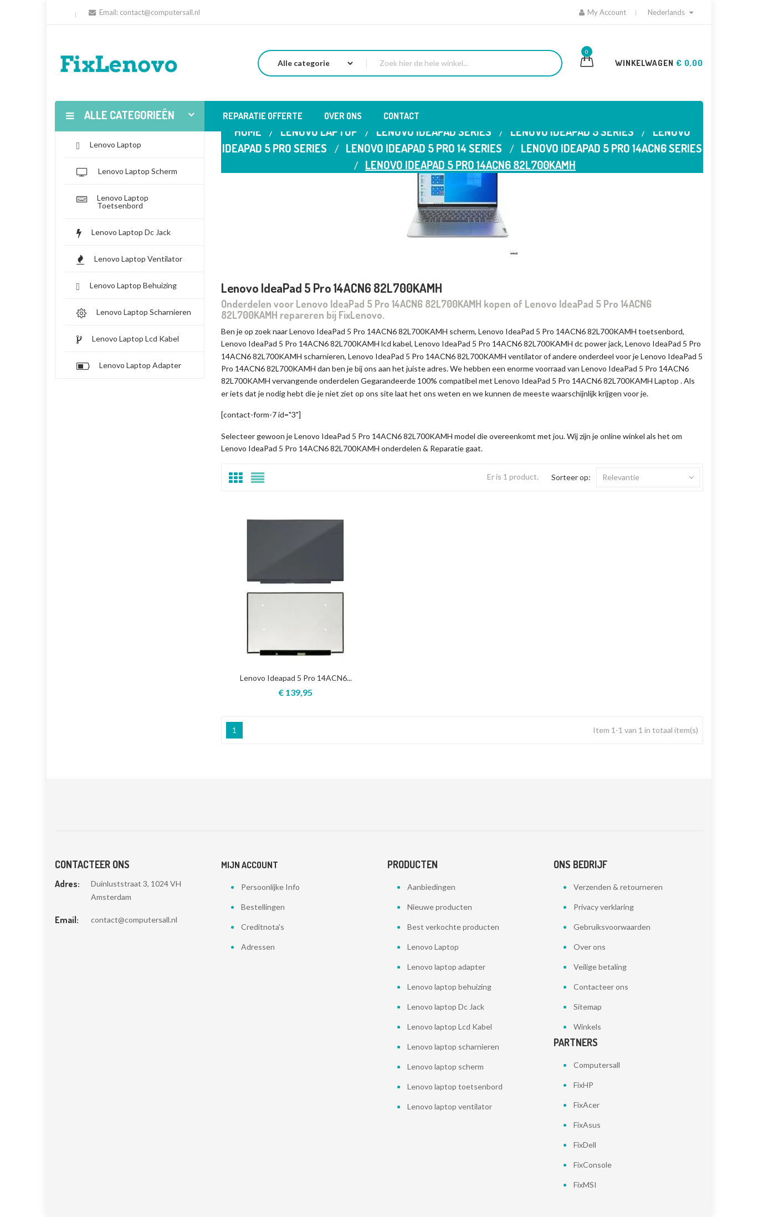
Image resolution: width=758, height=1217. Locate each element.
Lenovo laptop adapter (446, 966)
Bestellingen (263, 907)
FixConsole (592, 1164)
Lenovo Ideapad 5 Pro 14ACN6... (296, 678)
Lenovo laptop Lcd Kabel (449, 1026)
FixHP (583, 1084)
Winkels (587, 1026)
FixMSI (585, 1184)
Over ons (589, 946)
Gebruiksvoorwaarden (612, 926)
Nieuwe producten (439, 907)
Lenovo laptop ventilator (449, 1106)
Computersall (596, 1065)
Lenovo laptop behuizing (449, 986)
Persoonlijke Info (270, 887)
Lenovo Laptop (433, 946)
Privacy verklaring (603, 907)
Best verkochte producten (453, 926)
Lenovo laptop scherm (445, 1066)
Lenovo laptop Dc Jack (445, 1006)
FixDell (584, 1144)
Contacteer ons (600, 986)
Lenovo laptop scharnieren (453, 1046)
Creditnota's (262, 926)
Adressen (258, 946)
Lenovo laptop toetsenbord (455, 1086)
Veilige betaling (600, 966)
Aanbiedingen (431, 887)
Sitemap (587, 1006)
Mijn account (249, 864)
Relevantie (648, 477)
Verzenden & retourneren (618, 887)
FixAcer (586, 1104)
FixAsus (587, 1124)
